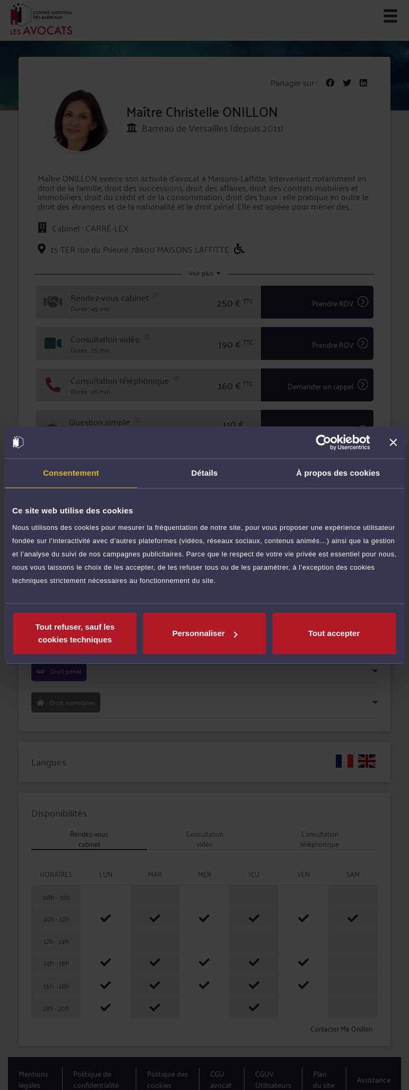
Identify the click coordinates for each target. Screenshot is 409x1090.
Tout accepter (334, 633)
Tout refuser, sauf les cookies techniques (75, 633)
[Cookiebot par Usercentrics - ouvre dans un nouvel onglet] (323, 442)
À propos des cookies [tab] (338, 472)
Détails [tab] (205, 472)
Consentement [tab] (71, 472)
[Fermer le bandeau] (393, 442)
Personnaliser (205, 633)
